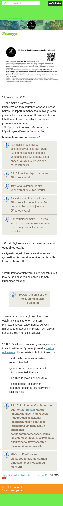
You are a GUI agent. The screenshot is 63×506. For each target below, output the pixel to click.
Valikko (56, 3)
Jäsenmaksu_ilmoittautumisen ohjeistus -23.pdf (29, 475)
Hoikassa (33, 137)
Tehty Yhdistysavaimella (12, 487)
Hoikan (30, 409)
